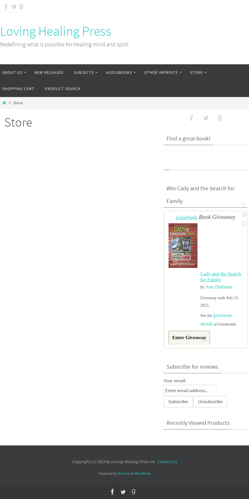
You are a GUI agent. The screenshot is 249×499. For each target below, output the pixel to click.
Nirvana (123, 473)
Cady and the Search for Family (220, 276)
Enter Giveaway (189, 337)
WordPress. (142, 473)
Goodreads (186, 217)
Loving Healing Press (55, 31)
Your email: (175, 380)
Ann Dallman (219, 287)
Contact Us (167, 461)
